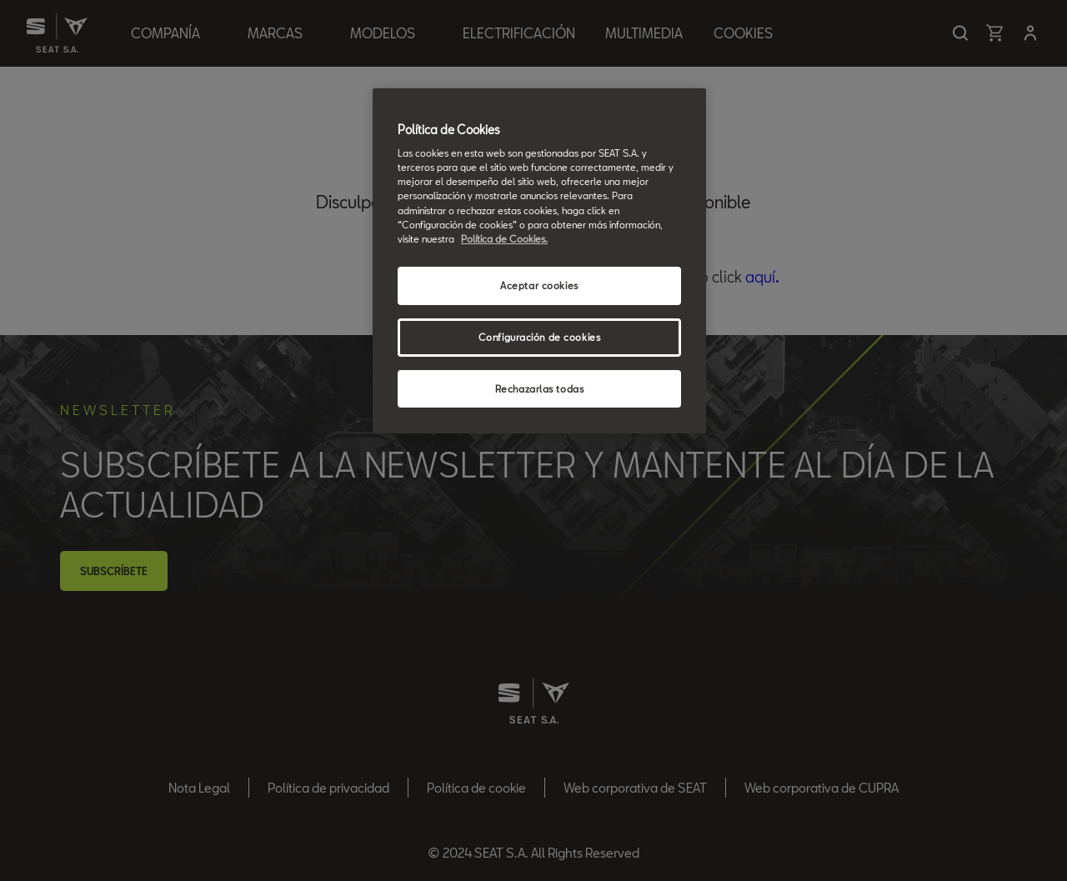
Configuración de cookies (539, 337)
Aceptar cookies (539, 285)
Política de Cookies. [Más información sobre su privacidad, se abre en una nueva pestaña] (504, 238)
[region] (539, 261)
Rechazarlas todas (539, 388)
